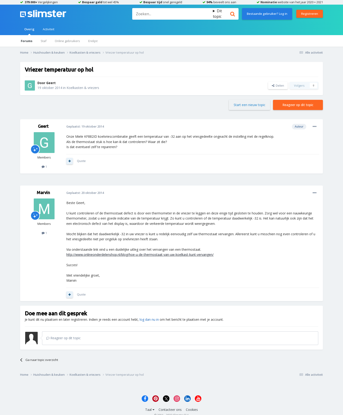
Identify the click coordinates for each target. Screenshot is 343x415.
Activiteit (48, 29)
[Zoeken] (172, 14)
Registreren (309, 14)
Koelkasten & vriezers (83, 87)
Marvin (43, 192)
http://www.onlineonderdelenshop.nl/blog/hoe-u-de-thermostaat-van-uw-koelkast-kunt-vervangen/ (140, 254)
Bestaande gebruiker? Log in (267, 14)
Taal (149, 409)
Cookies (192, 409)
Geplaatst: (85, 126)
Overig (29, 31)
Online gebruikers (67, 41)
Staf (43, 41)
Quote (81, 161)
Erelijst (93, 41)
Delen (278, 85)
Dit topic (217, 13)
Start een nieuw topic (249, 105)
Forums (26, 41)
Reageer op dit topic (297, 105)
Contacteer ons (170, 409)
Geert (51, 83)
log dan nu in (149, 319)
